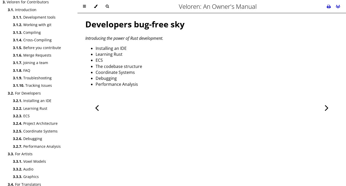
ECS (21, 115)
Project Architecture (35, 123)
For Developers (24, 93)
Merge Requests (32, 55)
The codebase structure (119, 66)
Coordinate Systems (35, 131)
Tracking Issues (32, 85)
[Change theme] (96, 6)
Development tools (34, 17)
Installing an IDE (32, 100)
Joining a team (30, 62)
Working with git (32, 24)
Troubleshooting (32, 77)
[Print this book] (329, 6)
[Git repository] (338, 6)
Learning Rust (30, 108)
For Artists (20, 153)
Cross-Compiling (32, 39)
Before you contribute (37, 47)
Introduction (22, 9)
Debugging (27, 138)
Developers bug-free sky (134, 24)
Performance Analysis (37, 146)
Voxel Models (29, 161)
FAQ (21, 70)
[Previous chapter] (97, 107)
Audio (23, 169)
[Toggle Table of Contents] (84, 6)
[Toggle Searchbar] (107, 6)
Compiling (27, 32)
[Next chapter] (326, 107)
